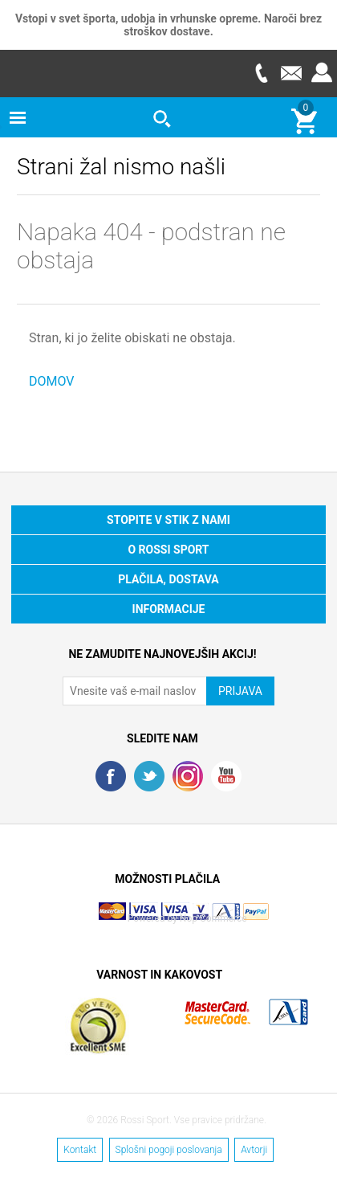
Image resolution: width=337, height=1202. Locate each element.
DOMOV (52, 381)
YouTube (226, 776)
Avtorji (254, 1149)
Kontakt (79, 1149)
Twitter (149, 776)
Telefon (261, 73)
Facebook (110, 776)
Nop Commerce (213, 918)
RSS (188, 776)
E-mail (291, 73)
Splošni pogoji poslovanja (169, 1149)
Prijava (322, 73)
